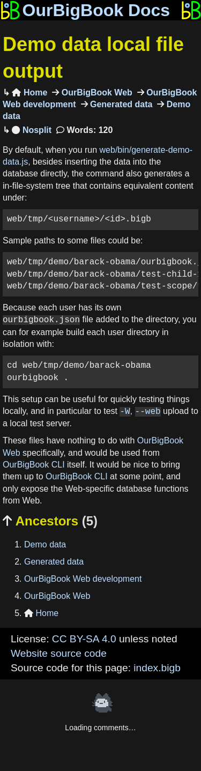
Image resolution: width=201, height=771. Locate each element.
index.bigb (156, 667)
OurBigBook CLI (34, 464)
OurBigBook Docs (85, 10)
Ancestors (50, 521)
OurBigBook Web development (83, 578)
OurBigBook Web (95, 92)
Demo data (45, 544)
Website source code (59, 653)
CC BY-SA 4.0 (84, 638)
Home (29, 92)
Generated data (120, 104)
